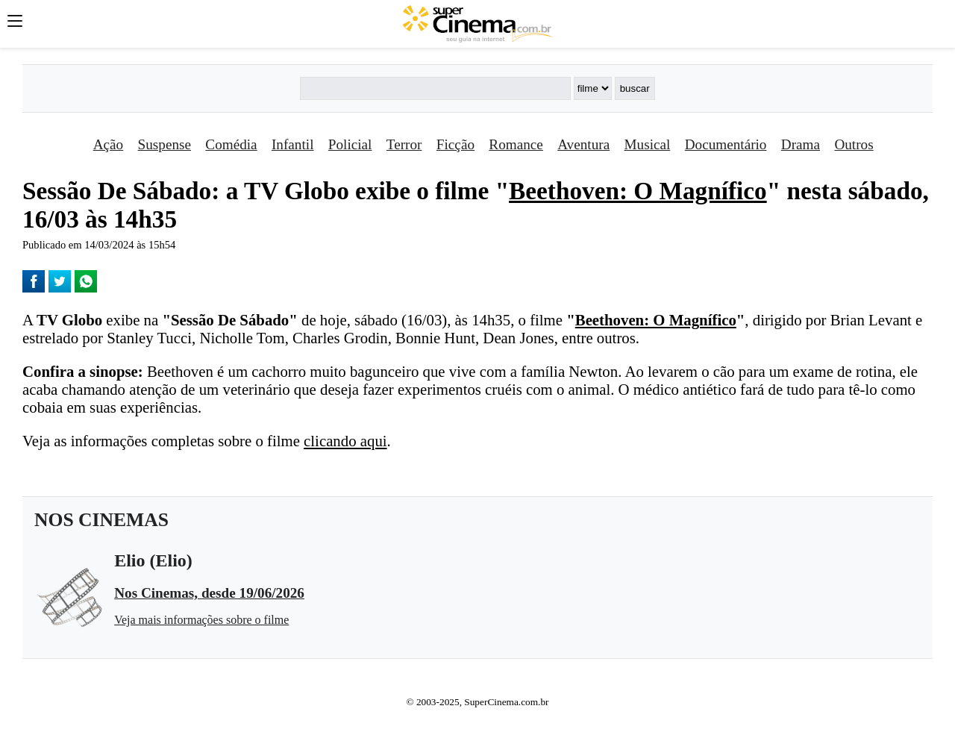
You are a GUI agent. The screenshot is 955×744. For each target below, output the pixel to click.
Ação (108, 144)
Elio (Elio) (153, 560)
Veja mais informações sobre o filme (201, 619)
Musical (647, 144)
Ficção (455, 144)
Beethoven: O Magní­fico (638, 190)
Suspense (164, 144)
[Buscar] (435, 88)
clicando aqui (345, 440)
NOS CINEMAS (101, 520)
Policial (350, 144)
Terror (404, 144)
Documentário (726, 144)
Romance (515, 144)
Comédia (231, 144)
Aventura (583, 144)
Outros (853, 144)
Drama (800, 144)
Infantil (292, 144)
